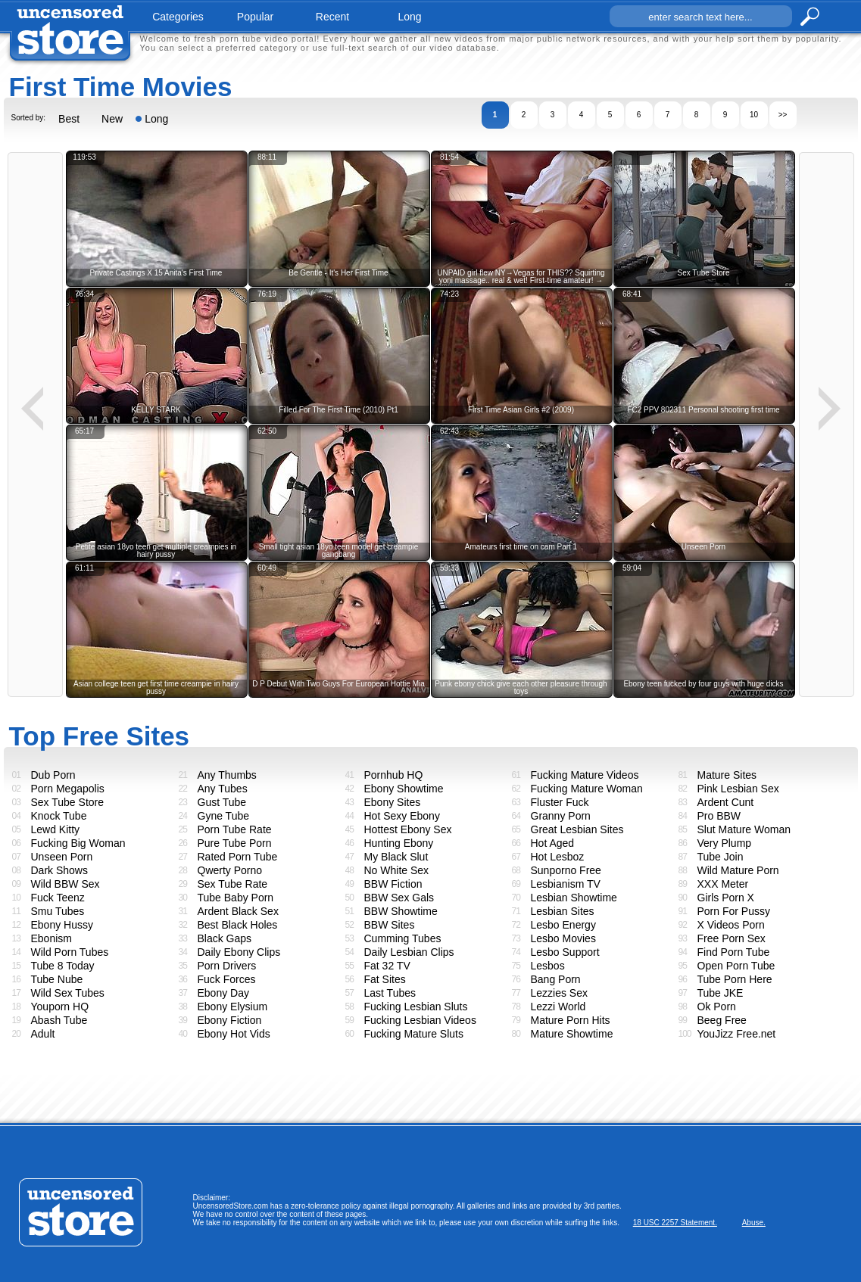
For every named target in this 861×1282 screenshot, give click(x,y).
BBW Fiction (393, 883)
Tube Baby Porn (236, 897)
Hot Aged (553, 843)
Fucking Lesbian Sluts (416, 1006)
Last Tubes (390, 992)
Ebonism (51, 938)
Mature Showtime (572, 1033)
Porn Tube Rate (235, 829)
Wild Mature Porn (738, 870)
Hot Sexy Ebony (402, 815)
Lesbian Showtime (574, 897)
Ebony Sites (392, 802)
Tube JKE (720, 992)
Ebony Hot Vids (234, 1033)
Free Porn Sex (731, 938)
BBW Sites (389, 924)
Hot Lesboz (558, 856)
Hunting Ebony (399, 843)
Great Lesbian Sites (577, 829)
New (112, 119)
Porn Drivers (227, 965)
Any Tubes (223, 788)
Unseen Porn (62, 856)
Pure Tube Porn (235, 843)
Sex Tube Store (68, 802)
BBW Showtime (401, 911)
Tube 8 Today (63, 965)
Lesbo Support (565, 952)
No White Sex (396, 870)
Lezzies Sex (559, 992)
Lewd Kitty (55, 829)
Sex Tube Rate (233, 883)
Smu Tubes (58, 911)
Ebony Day (223, 992)
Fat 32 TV (387, 965)
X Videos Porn (731, 924)
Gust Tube (222, 802)
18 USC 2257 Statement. (675, 1222)
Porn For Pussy (733, 911)
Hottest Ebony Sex (408, 829)
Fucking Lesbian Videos (420, 1020)
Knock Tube (59, 815)
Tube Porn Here (734, 979)
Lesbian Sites (562, 911)
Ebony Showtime (404, 788)
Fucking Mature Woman (587, 788)
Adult (43, 1033)
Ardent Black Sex (238, 911)
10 (754, 114)
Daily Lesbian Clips (409, 952)
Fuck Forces (227, 979)
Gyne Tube (224, 815)
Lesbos (548, 965)
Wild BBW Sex (65, 883)
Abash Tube (59, 1020)
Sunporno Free (566, 870)
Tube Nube (57, 979)
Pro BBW (719, 815)
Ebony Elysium (233, 1006)
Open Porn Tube (736, 965)
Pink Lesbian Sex (738, 788)
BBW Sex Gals (399, 897)
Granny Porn (561, 815)
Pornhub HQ (393, 774)
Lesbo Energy (563, 924)
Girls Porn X (725, 897)
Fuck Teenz (58, 897)
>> (783, 114)
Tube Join (720, 856)
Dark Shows (59, 870)
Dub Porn (53, 774)
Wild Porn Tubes (70, 952)
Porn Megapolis (68, 788)
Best (69, 119)
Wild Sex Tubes (68, 992)
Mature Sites (727, 774)
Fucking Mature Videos (585, 774)
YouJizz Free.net (736, 1033)
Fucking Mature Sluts (414, 1033)
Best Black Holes (238, 924)
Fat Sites (385, 979)
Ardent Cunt (725, 802)
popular (255, 17)
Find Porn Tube (733, 952)
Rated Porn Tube (238, 856)
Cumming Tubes (402, 938)
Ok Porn (716, 1006)
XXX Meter (723, 883)
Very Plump (724, 843)
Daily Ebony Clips (239, 952)
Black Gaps (225, 938)
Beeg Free (722, 1020)
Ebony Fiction (230, 1020)
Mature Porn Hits (570, 1020)
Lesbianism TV (566, 883)
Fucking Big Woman (78, 843)
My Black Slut (396, 856)
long (409, 17)
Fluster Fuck (560, 802)
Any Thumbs (227, 774)
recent (332, 17)
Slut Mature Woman (744, 829)
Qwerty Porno (230, 870)
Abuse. (754, 1222)
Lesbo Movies (563, 938)
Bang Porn (556, 979)
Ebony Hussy (62, 924)
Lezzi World (558, 1006)
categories (178, 17)
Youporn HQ (60, 1006)
